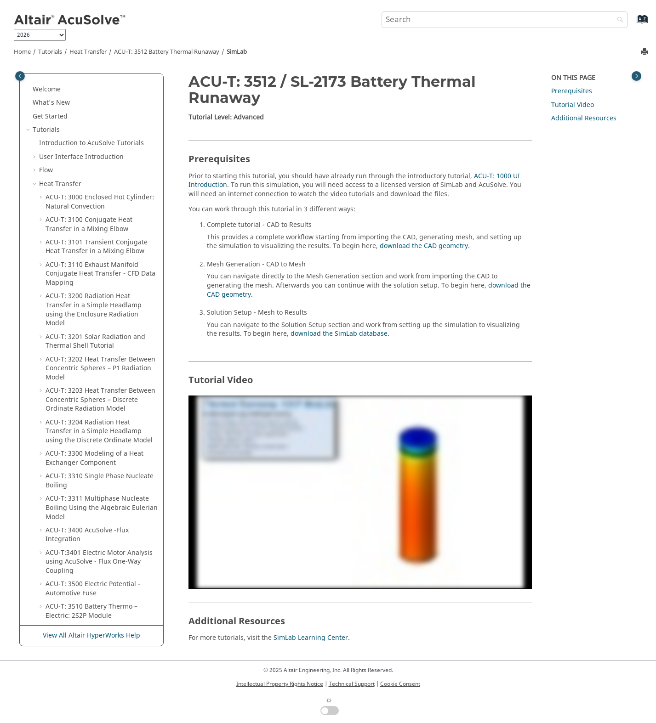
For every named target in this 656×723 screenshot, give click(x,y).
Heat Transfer (88, 52)
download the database (339, 334)
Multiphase (56, 414)
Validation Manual (75, 495)
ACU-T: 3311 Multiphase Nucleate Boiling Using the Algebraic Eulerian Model (102, 167)
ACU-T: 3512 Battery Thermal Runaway (166, 52)
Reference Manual (78, 594)
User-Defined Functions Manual (84, 540)
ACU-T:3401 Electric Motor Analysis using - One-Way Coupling (99, 221)
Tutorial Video (572, 105)
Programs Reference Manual (91, 522)
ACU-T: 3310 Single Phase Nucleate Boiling (100, 139)
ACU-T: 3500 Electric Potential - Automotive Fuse (93, 247)
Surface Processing (77, 608)
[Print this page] (645, 52)
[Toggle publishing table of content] (20, 76)
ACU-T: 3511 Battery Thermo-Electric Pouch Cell (101, 292)
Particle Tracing (63, 441)
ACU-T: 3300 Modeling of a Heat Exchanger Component (94, 117)
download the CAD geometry (424, 246)
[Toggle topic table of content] (636, 76)
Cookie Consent (400, 684)
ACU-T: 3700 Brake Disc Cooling (94, 401)
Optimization (59, 468)
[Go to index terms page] (632, 23)
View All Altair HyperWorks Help (91, 635)
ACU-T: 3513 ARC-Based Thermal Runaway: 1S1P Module (96, 351)
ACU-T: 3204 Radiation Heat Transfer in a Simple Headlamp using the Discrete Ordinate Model (99, 90)
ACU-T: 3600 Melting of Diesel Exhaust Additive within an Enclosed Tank (101, 378)
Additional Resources (583, 118)
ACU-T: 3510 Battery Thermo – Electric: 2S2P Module (91, 270)
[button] (42, 81)
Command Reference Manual (92, 509)
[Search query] (504, 19)
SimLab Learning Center (311, 638)
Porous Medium (63, 455)
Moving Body (59, 428)
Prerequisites (571, 91)
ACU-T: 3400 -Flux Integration (87, 194)
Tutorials (50, 52)
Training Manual (73, 482)
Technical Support (352, 684)
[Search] (618, 20)
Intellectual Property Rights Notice (279, 684)
